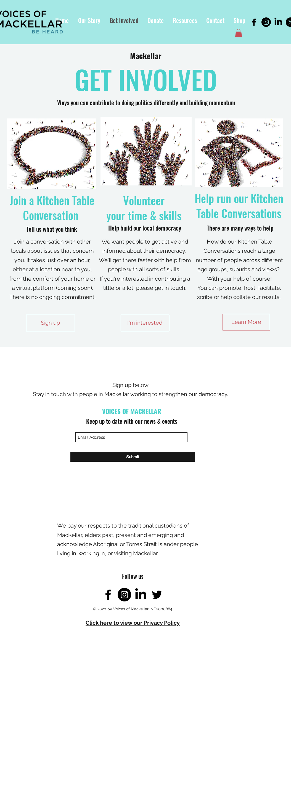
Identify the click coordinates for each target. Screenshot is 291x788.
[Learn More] (246, 322)
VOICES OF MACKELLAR (131, 411)
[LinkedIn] (278, 22)
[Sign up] (50, 323)
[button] (185, 20)
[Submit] (132, 457)
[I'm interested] (145, 323)
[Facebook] (254, 22)
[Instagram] (266, 22)
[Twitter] (157, 594)
